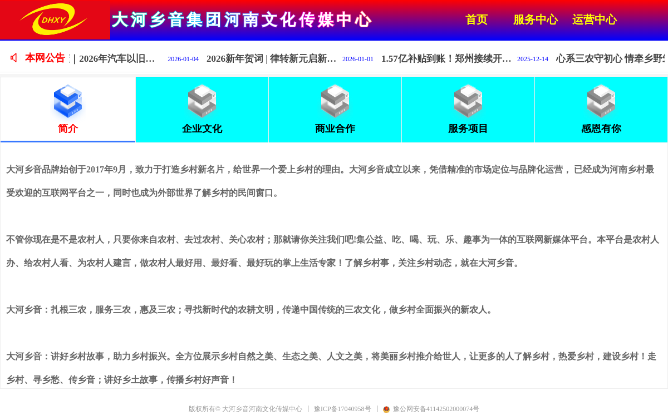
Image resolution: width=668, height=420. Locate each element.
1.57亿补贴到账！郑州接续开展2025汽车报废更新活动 (454, 58)
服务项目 (468, 128)
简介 (68, 128)
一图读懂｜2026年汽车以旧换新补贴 (105, 58)
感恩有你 (601, 128)
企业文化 (202, 128)
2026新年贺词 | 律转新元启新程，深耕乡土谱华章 (280, 58)
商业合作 (335, 128)
